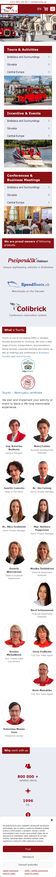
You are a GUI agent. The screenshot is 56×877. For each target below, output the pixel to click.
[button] (51, 820)
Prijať (28, 849)
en (39, 9)
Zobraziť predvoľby (28, 864)
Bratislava (44, 352)
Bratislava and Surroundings (23, 57)
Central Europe (15, 72)
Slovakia (12, 64)
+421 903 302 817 (19, 2)
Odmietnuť (28, 857)
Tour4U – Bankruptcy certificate (22, 392)
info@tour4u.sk (38, 2)
